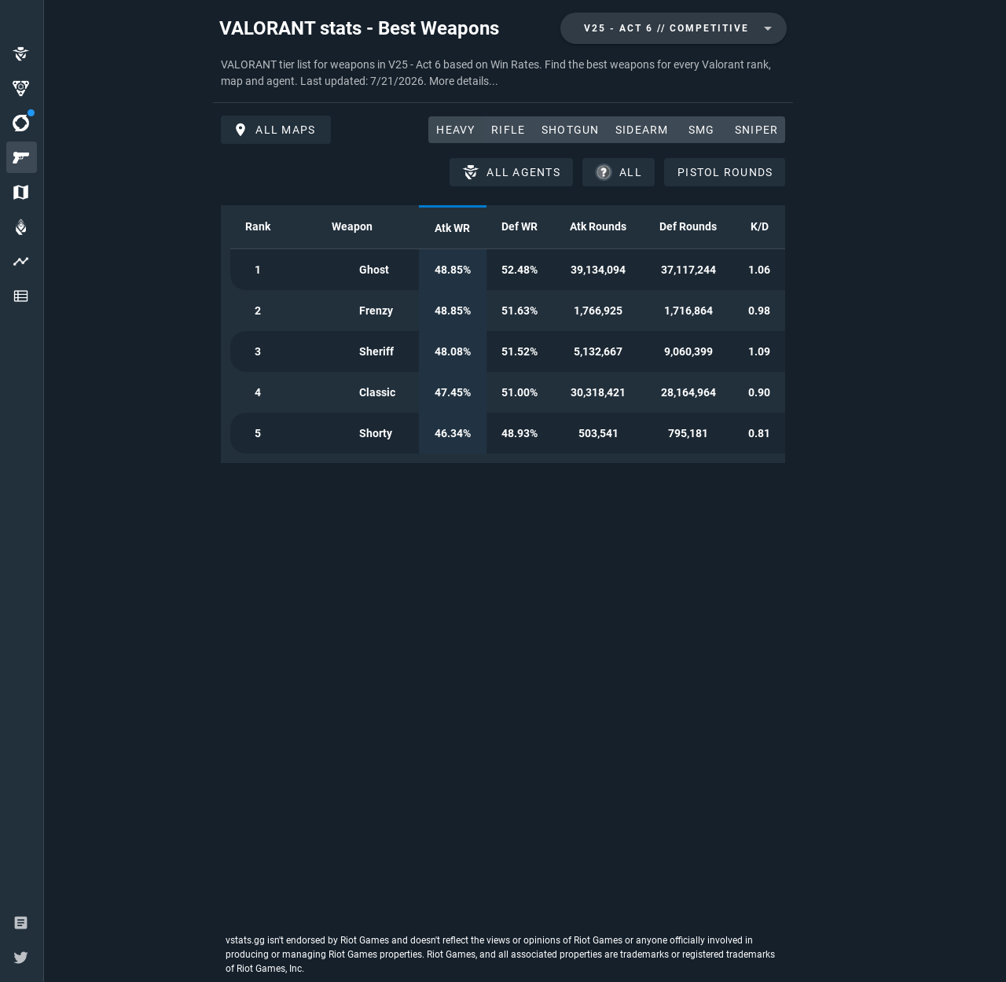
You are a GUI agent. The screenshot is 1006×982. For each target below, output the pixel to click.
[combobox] (673, 28)
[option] (21, 53)
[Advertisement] (125, 256)
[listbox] (21, 176)
